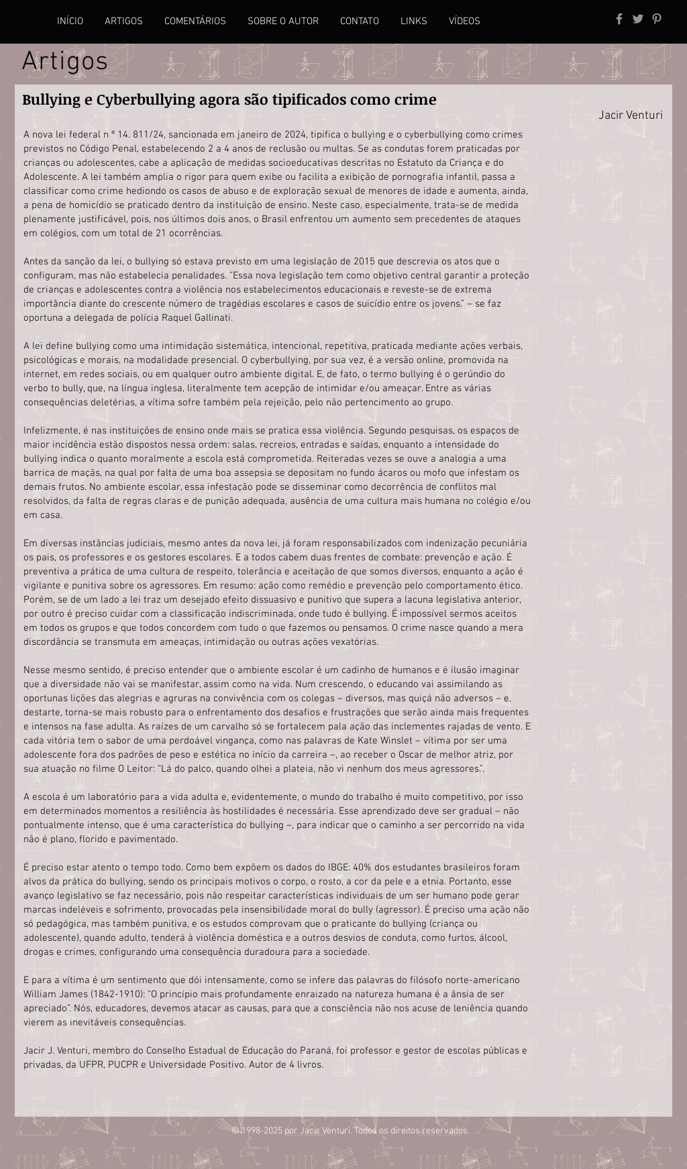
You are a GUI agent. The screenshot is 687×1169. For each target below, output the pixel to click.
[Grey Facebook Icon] (619, 18)
